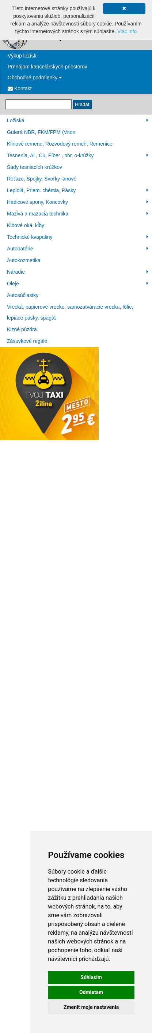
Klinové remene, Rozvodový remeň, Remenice (60, 144)
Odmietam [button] (91, 992)
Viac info (127, 31)
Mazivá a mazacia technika (77, 214)
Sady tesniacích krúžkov (34, 167)
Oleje (77, 283)
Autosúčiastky (22, 295)
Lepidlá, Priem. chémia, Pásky (77, 190)
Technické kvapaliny (77, 237)
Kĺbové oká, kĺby (25, 225)
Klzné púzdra (22, 329)
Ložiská (77, 120)
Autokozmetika (24, 260)
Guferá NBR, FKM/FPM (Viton (41, 132)
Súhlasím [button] (91, 977)
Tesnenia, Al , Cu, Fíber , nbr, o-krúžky (77, 155)
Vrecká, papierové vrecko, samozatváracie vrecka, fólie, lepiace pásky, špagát (70, 312)
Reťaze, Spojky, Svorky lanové (41, 179)
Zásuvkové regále (27, 341)
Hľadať (82, 104)
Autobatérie (77, 249)
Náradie (77, 272)
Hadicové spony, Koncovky (77, 202)
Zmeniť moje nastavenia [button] (91, 1007)
